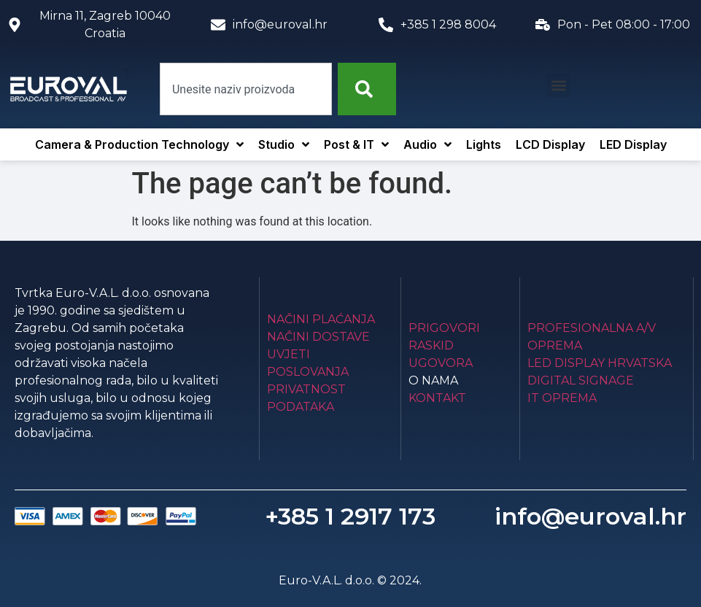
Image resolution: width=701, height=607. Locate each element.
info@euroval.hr (590, 516)
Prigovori (444, 328)
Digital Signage (580, 380)
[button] (558, 86)
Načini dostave (318, 337)
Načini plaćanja (321, 319)
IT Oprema (562, 398)
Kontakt (437, 398)
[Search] (367, 89)
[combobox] (246, 89)
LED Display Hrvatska (599, 363)
